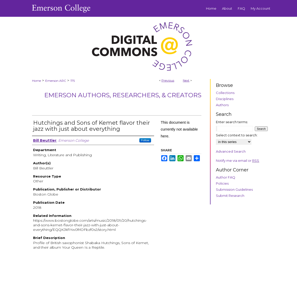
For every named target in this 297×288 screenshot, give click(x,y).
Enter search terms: (232, 122)
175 (72, 81)
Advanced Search (231, 151)
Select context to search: (237, 135)
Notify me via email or (237, 160)
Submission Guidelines (234, 189)
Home (36, 81)
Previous (167, 80)
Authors (222, 105)
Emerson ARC (55, 81)
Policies (222, 183)
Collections (225, 93)
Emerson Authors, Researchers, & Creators (122, 95)
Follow (145, 140)
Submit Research (230, 196)
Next (186, 80)
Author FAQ (225, 177)
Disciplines (224, 99)
